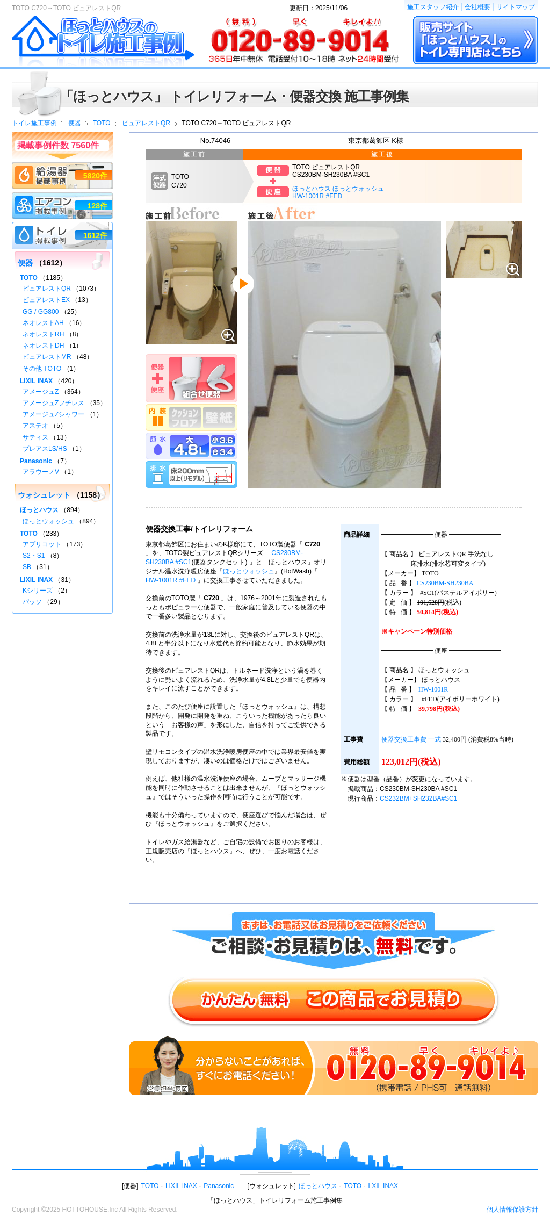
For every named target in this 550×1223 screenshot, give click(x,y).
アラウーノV (41, 472)
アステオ (35, 425)
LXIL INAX (383, 1186)
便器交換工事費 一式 (411, 739)
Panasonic (36, 461)
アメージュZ (41, 391)
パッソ (32, 602)
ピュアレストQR (47, 288)
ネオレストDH (43, 345)
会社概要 (477, 7)
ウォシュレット (44, 495)
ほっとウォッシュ (248, 571)
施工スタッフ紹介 (433, 7)
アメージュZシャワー (53, 414)
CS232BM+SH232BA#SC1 (418, 798)
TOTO (29, 278)
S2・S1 (34, 555)
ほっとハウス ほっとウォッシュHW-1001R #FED (338, 192)
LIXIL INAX (36, 381)
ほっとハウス (39, 510)
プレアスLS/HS (45, 448)
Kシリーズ (38, 590)
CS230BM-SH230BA (445, 583)
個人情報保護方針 (512, 1209)
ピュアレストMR (47, 357)
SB (27, 567)
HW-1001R (433, 689)
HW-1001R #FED (171, 580)
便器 (25, 262)
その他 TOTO (42, 368)
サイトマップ (515, 7)
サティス (35, 437)
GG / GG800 (41, 311)
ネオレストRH (43, 334)
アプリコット (42, 544)
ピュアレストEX (46, 300)
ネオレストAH (43, 323)
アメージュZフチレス (53, 403)
